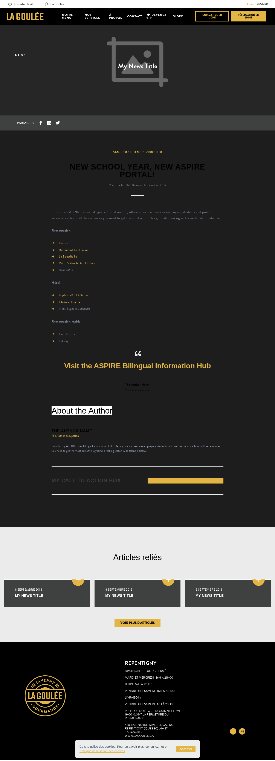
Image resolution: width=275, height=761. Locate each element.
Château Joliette (69, 302)
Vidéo (178, 16)
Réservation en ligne (248, 16)
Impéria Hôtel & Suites (73, 295)
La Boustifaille (68, 256)
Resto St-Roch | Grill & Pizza (77, 263)
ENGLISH (262, 4)
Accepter (186, 749)
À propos (115, 16)
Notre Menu (67, 16)
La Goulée (54, 4)
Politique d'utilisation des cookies (102, 751)
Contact (134, 16)
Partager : (25, 123)
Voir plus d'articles (137, 623)
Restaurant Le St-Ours (74, 250)
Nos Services (92, 16)
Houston (64, 243)
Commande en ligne (212, 16)
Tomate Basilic (21, 4)
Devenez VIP (156, 16)
